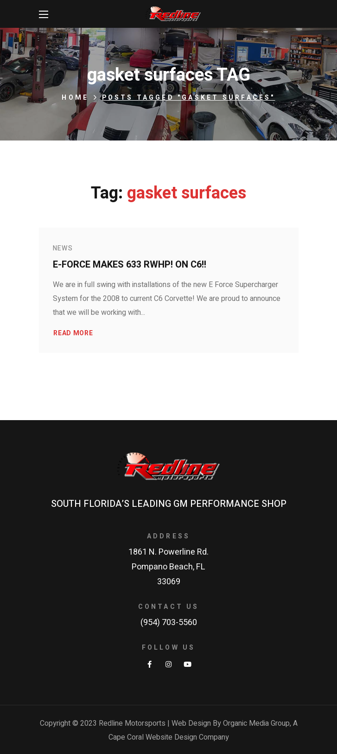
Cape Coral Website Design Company (168, 737)
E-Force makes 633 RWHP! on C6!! (129, 264)
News (63, 248)
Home (75, 97)
